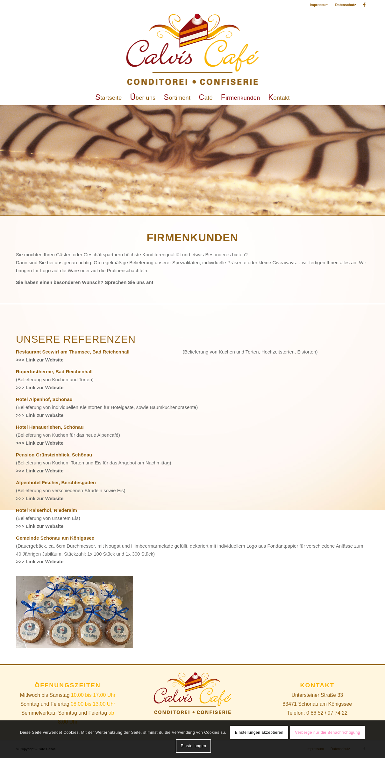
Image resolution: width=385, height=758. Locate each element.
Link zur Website (44, 359)
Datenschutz (345, 5)
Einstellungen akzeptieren (259, 732)
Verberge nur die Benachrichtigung (327, 732)
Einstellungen (193, 746)
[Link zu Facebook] (364, 5)
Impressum (319, 5)
